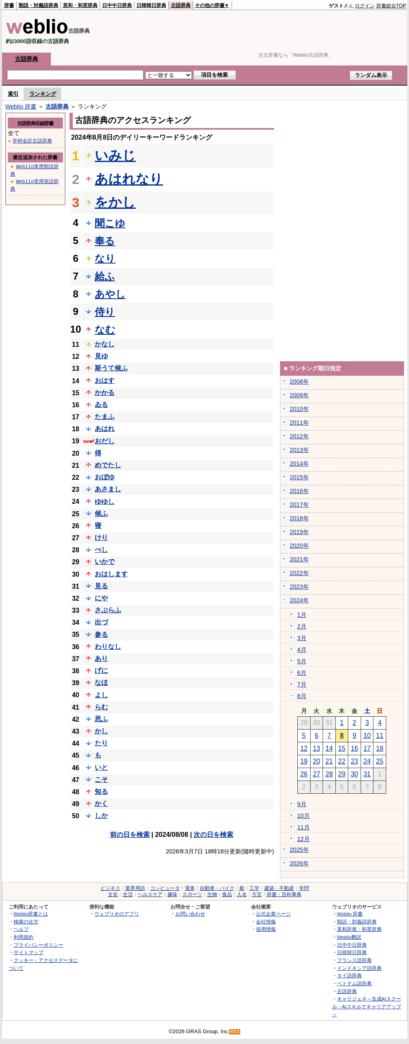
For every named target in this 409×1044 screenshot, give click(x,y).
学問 (304, 888)
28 (329, 774)
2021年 (299, 559)
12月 (303, 839)
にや (101, 598)
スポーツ (192, 894)
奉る (105, 241)
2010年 (299, 409)
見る (101, 586)
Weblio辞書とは (31, 913)
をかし (115, 202)
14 (329, 748)
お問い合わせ (190, 913)
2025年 (299, 849)
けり (101, 537)
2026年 (299, 863)
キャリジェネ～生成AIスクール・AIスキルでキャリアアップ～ (366, 1006)
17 (367, 748)
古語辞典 (181, 5)
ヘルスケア (150, 894)
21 (329, 761)
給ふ (105, 276)
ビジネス (110, 888)
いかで (105, 561)
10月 (303, 815)
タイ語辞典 (349, 975)
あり (101, 658)
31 (367, 774)
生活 (128, 894)
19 (304, 761)
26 (304, 774)
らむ (101, 706)
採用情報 (266, 929)
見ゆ (101, 356)
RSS (235, 1032)
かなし (105, 344)
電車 (190, 888)
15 (342, 748)
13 (316, 748)
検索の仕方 (26, 921)
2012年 (299, 436)
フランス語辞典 (354, 960)
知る (101, 791)
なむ (105, 329)
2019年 (299, 532)
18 (379, 748)
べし (101, 549)
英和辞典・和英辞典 (359, 929)
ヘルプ (21, 929)
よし (101, 694)
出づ (101, 622)
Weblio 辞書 (21, 106)
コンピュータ (165, 888)
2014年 (299, 463)
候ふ (101, 513)
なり (105, 258)
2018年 (299, 518)
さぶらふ (108, 610)
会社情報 (266, 921)
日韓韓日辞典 (151, 5)
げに (101, 670)
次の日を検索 (213, 834)
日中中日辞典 (117, 5)
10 (367, 735)
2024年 (299, 600)
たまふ (105, 416)
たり (101, 743)
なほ (101, 682)
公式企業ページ (273, 913)
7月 (301, 684)
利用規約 (23, 937)
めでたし (108, 465)
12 (304, 748)
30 (354, 774)
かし (101, 731)
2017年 (299, 504)
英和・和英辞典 (80, 5)
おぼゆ (105, 477)
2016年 (299, 491)
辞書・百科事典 (284, 894)
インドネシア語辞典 (359, 968)
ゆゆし (105, 501)
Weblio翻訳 (349, 937)
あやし (110, 294)
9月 (301, 804)
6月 (301, 672)
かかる (105, 392)
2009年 (299, 395)
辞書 (9, 5)
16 (354, 748)
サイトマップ (28, 952)
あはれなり (129, 179)
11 (379, 735)
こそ (101, 779)
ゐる (101, 404)
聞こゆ (110, 223)
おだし (105, 441)
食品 (227, 894)
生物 (212, 894)
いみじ (115, 155)
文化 (113, 894)
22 (342, 761)
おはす (105, 380)
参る (101, 634)
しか (101, 815)
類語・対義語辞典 (38, 5)
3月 (301, 638)
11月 (303, 827)
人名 (242, 894)
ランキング (42, 94)
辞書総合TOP (391, 6)
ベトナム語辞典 (354, 983)
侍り (105, 311)
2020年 (299, 545)
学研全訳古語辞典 (32, 140)
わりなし (108, 646)
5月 (301, 661)
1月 (301, 614)
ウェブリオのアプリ (116, 913)
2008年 (299, 381)
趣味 (172, 894)
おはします (111, 574)
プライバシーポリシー (38, 944)
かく (101, 803)
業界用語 (135, 888)
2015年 (299, 477)
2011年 (299, 422)
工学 (254, 888)
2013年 (299, 450)
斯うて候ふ (111, 368)
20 (316, 761)
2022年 (299, 573)
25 (379, 761)
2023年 (299, 586)
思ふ (101, 719)
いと (101, 767)
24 (367, 761)
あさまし (108, 489)
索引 (13, 94)
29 (342, 774)
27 (316, 774)
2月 (301, 626)
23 (354, 761)
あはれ (105, 428)
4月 (301, 649)
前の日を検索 (130, 834)
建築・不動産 (279, 888)
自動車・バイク (217, 888)
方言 (257, 894)
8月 (301, 696)
